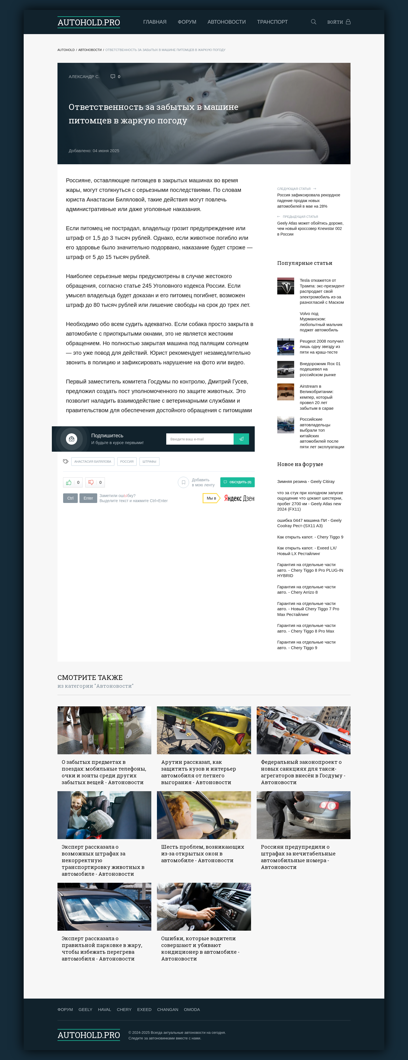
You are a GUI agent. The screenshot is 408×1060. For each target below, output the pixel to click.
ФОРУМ (65, 1009)
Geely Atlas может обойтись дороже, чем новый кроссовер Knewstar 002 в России (311, 225)
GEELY (85, 1009)
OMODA (192, 1009)
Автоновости (227, 22)
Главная (155, 22)
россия (127, 461)
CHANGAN (167, 1009)
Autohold (66, 50)
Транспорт (272, 22)
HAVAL (104, 1009)
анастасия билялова (92, 461)
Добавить (196, 482)
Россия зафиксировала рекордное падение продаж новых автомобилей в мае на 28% (311, 198)
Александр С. (84, 76)
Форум (187, 22)
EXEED (144, 1009)
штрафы (149, 461)
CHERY (124, 1009)
